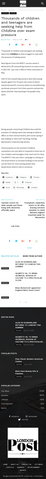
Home (3, 10)
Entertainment (20, 397)
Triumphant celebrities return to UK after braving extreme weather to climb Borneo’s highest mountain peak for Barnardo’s (34, 210)
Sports (20, 401)
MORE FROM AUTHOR (32, 256)
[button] (42, 3)
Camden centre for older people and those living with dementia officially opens (11, 206)
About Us (14, 458)
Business (5, 13)
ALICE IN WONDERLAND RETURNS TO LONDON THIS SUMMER (27, 264)
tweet (29, 247)
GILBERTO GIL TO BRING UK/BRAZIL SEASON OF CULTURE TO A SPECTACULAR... (29, 332)
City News (19, 357)
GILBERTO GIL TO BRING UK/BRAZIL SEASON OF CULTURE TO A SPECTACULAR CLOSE (28, 276)
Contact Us (26, 458)
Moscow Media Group (27, 476)
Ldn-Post (6, 39)
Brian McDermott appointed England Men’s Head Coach (27, 286)
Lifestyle (13, 13)
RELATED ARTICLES (10, 256)
